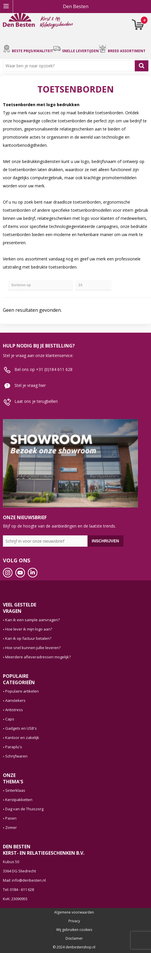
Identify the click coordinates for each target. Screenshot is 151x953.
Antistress (14, 709)
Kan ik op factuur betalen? (28, 638)
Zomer (11, 827)
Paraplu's (13, 746)
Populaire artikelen (22, 691)
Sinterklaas (15, 790)
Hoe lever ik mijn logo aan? (28, 629)
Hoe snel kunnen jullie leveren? (33, 647)
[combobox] (70, 65)
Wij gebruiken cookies (74, 930)
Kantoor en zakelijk (22, 737)
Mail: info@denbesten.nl (24, 880)
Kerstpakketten (18, 799)
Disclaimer (74, 938)
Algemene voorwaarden (74, 912)
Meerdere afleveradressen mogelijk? (38, 657)
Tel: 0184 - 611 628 (18, 889)
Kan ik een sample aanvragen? (32, 619)
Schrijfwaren (16, 756)
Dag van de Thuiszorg (24, 808)
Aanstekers (15, 700)
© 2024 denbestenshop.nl (74, 947)
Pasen (11, 818)
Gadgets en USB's (21, 728)
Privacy (74, 921)
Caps (9, 719)
